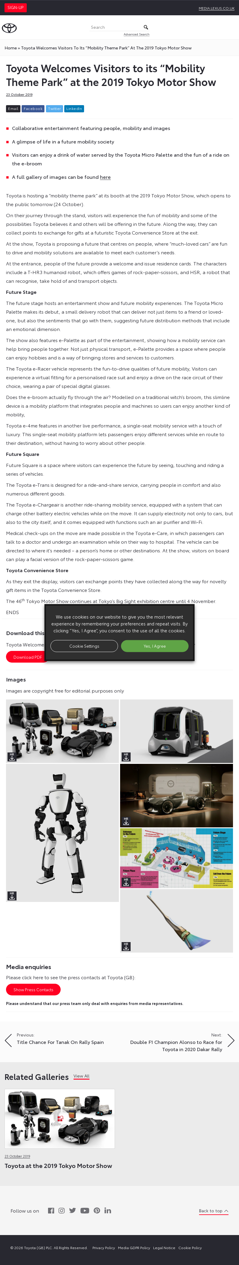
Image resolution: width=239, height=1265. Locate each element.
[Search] (119, 27)
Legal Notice (164, 1247)
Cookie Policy (190, 1247)
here (105, 176)
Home (11, 48)
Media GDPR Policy (134, 1247)
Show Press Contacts (33, 989)
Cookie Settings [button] (84, 646)
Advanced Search (137, 34)
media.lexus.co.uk (216, 7)
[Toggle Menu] (231, 27)
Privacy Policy (103, 1247)
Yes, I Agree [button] (155, 646)
